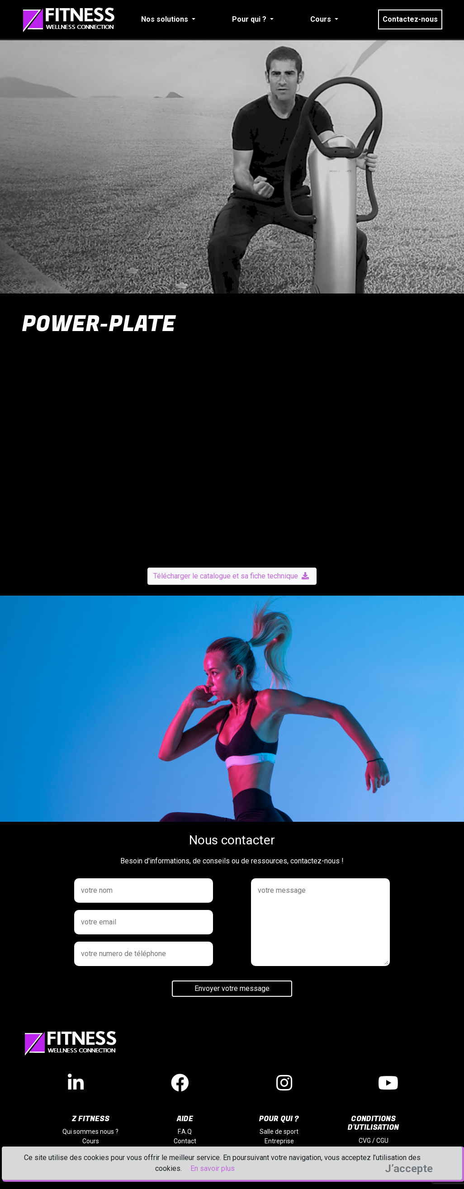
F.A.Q (185, 1131)
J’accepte (409, 1168)
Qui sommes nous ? (90, 1131)
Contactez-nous (410, 19)
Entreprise (279, 1141)
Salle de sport (279, 1131)
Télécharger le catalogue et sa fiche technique (231, 576)
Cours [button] (321, 19)
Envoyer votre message (232, 988)
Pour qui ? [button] (250, 19)
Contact (185, 1141)
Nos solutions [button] (165, 19)
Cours (90, 1141)
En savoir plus (212, 1168)
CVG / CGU (373, 1140)
